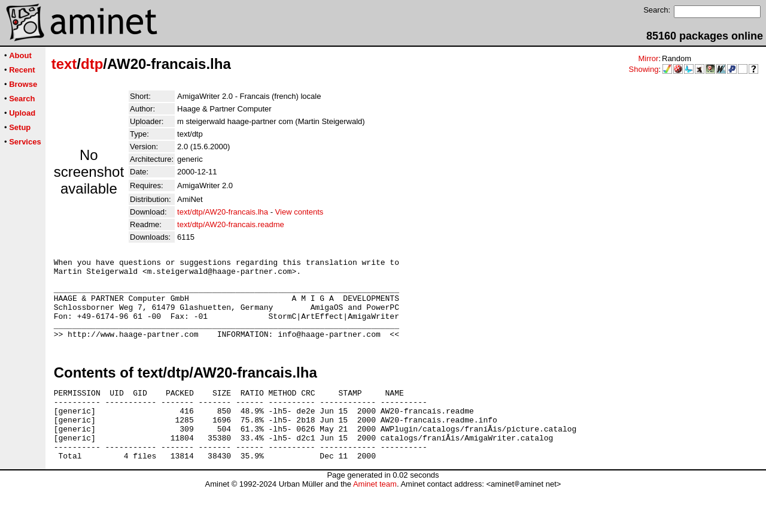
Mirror (648, 58)
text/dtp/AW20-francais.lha (222, 211)
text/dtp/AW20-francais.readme (230, 224)
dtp (92, 64)
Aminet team (375, 514)
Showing (644, 69)
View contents (299, 211)
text (64, 64)
